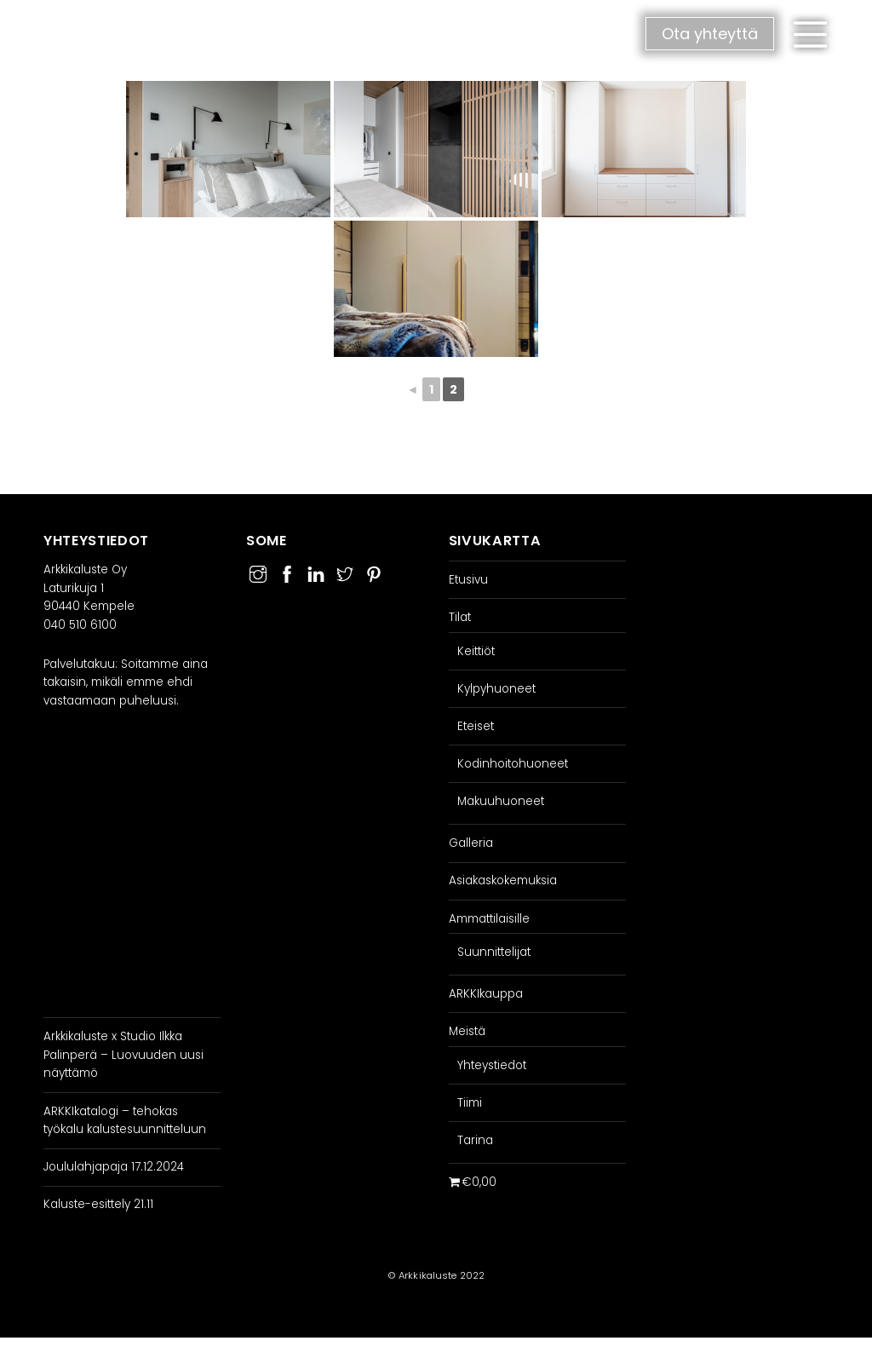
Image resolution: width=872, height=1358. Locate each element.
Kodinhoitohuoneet (512, 764)
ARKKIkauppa (486, 994)
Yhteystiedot (491, 1065)
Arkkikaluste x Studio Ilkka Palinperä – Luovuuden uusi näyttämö (123, 1054)
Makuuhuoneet (500, 801)
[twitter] (345, 572)
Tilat (460, 617)
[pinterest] (374, 572)
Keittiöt (476, 651)
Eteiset (475, 726)
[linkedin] (316, 572)
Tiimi (469, 1103)
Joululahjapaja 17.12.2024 (113, 1167)
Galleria (471, 843)
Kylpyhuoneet (496, 689)
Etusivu (468, 580)
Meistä (467, 1031)
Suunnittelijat (494, 952)
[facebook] (287, 572)
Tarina (475, 1140)
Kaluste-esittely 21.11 (98, 1204)
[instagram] (258, 572)
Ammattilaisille (489, 919)
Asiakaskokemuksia (503, 880)
